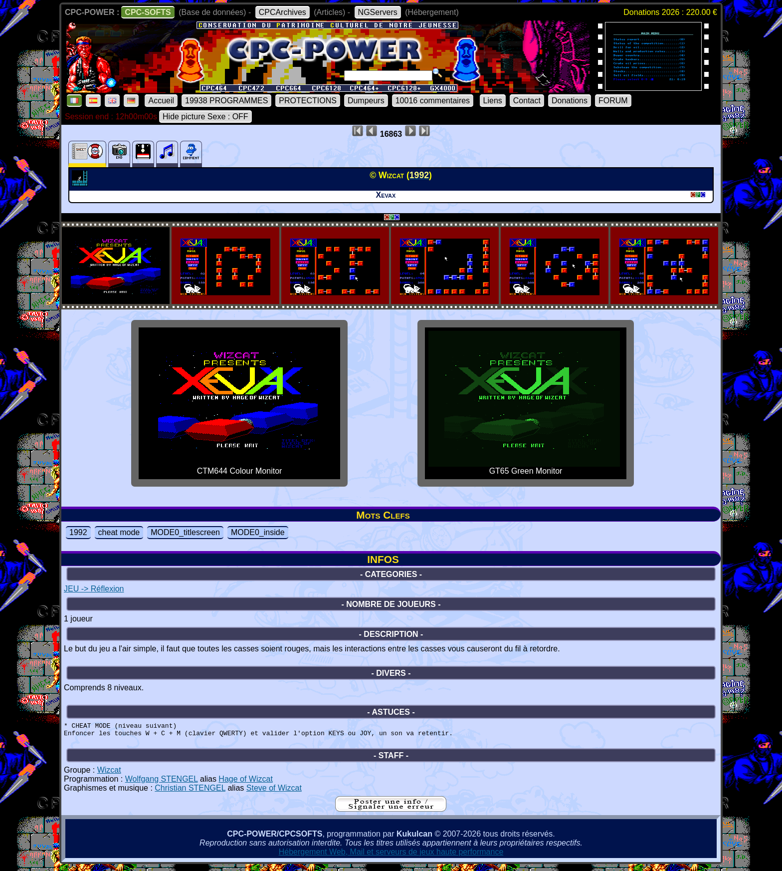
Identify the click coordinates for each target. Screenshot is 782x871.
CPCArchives (282, 12)
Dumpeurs (366, 100)
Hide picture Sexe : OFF (205, 116)
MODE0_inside (258, 532)
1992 (78, 532)
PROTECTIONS (308, 100)
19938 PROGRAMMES (226, 100)
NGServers (377, 12)
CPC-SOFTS (148, 12)
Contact (527, 100)
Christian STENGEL (190, 792)
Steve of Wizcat (274, 792)
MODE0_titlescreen (185, 532)
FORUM (613, 100)
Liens (492, 100)
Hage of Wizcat (245, 783)
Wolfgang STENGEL (161, 783)
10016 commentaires (432, 100)
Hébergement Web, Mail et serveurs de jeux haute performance (391, 856)
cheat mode (119, 532)
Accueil (161, 100)
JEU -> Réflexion (94, 588)
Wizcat (109, 774)
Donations (569, 100)
